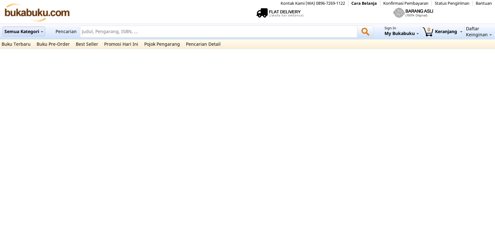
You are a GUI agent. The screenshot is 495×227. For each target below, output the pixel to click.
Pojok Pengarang (162, 44)
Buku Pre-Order (53, 44)
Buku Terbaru (16, 44)
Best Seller (87, 44)
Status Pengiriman (452, 3)
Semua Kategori (23, 31)
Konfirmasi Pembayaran (405, 3)
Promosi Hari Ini (121, 44)
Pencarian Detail (203, 44)
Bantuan (484, 3)
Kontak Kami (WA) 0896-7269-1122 (313, 3)
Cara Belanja (364, 3)
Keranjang (442, 31)
